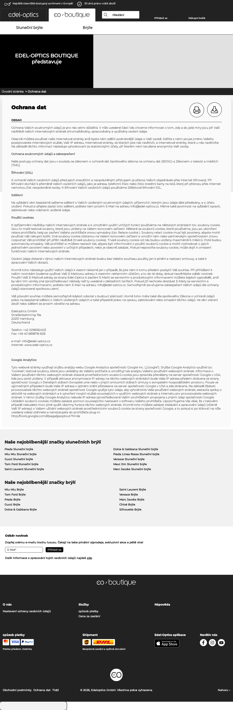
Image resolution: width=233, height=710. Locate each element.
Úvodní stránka (13, 91)
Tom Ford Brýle (15, 494)
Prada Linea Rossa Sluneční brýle (136, 454)
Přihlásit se (160, 18)
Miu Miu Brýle (14, 489)
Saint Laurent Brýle (132, 489)
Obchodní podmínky (17, 690)
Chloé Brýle (127, 504)
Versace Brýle (128, 494)
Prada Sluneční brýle (19, 449)
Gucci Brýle (12, 504)
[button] (23, 15)
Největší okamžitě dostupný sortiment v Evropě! (42, 3)
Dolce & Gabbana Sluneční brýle (135, 449)
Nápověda (162, 604)
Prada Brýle (12, 499)
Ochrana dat (41, 690)
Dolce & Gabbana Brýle (21, 509)
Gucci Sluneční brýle (19, 459)
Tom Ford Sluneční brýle (21, 464)
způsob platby (88, 611)
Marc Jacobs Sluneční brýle (132, 469)
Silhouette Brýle (130, 509)
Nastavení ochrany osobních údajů (27, 611)
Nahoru (224, 690)
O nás (7, 604)
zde (89, 558)
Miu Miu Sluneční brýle (20, 454)
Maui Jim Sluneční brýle (130, 464)
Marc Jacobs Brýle (131, 499)
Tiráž (55, 690)
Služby (83, 604)
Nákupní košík (196, 18)
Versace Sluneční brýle (129, 459)
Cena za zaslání (89, 616)
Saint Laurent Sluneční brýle (24, 469)
